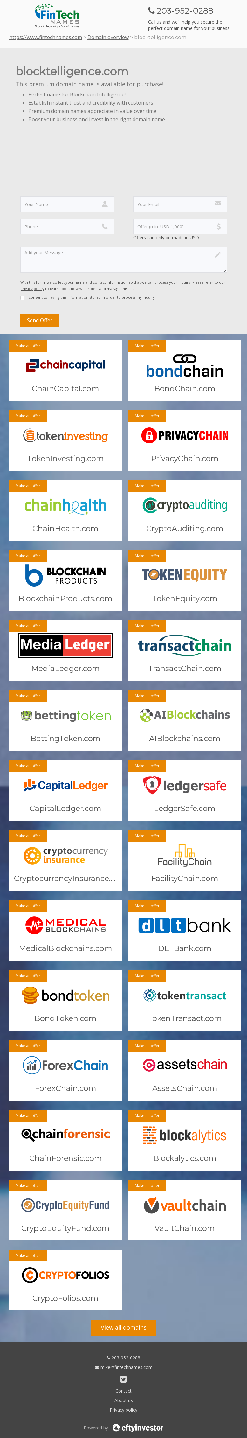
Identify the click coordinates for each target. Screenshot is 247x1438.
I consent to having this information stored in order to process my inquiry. (91, 297)
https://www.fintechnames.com (45, 37)
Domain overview (108, 37)
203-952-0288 (123, 1358)
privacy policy (32, 288)
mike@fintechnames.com (124, 1367)
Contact (123, 1391)
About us (123, 1400)
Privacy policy (123, 1410)
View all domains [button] (124, 1327)
